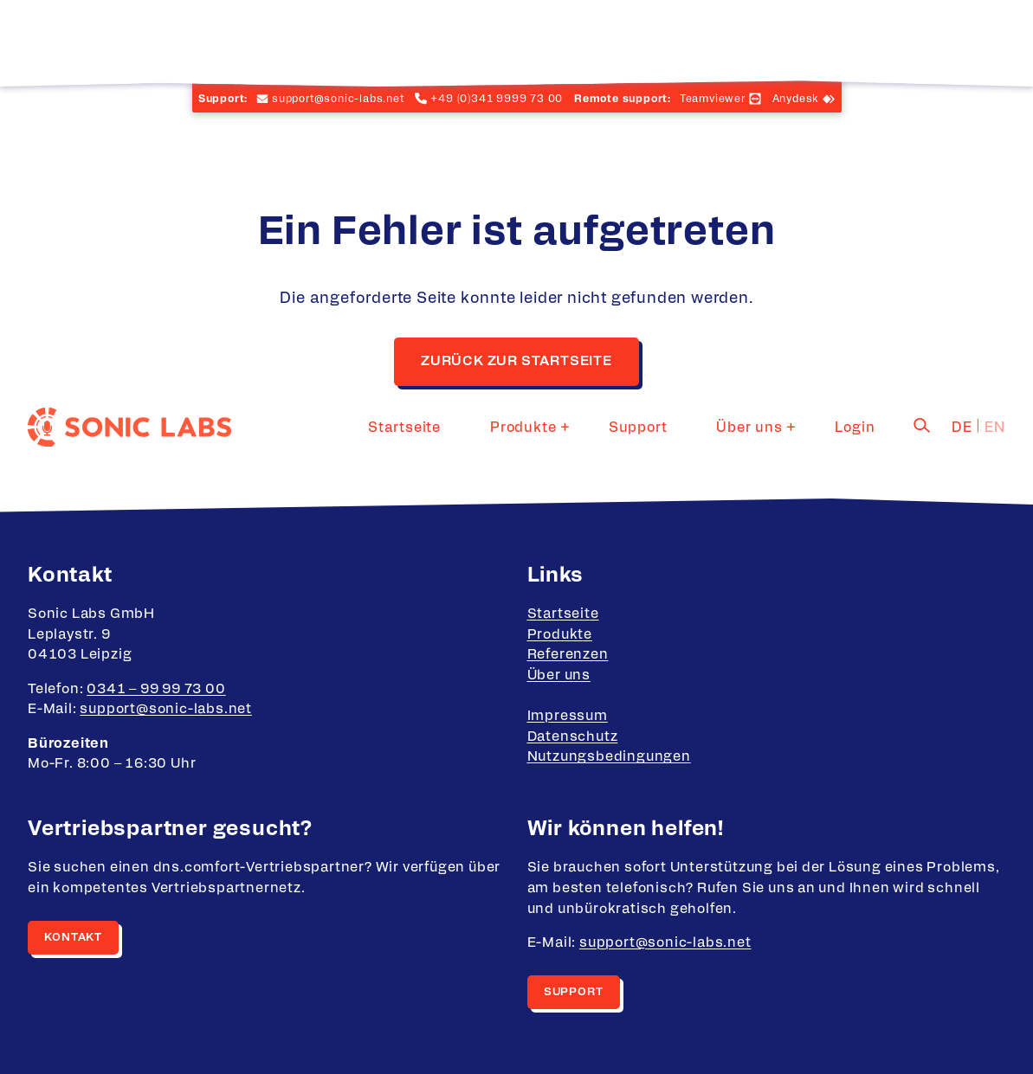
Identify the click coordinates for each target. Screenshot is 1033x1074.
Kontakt (73, 937)
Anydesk (796, 98)
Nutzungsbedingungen (609, 756)
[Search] (922, 37)
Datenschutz (572, 736)
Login (866, 39)
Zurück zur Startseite (516, 361)
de (962, 39)
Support (681, 39)
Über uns (771, 39)
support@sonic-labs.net (166, 709)
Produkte (577, 39)
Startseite (479, 39)
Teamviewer (713, 98)
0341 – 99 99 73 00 (156, 689)
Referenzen (568, 654)
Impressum (567, 716)
